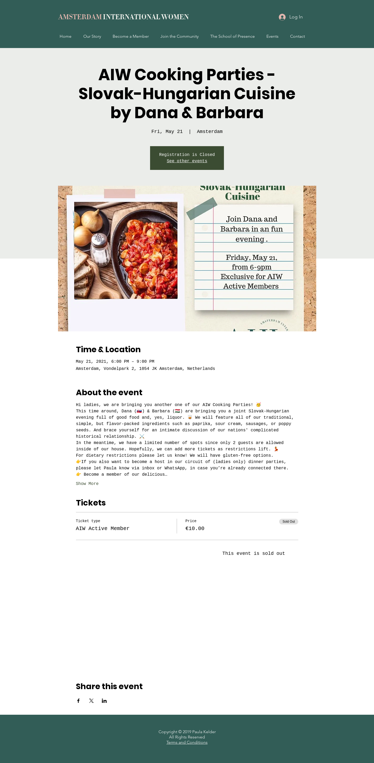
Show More (87, 483)
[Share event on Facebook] (78, 701)
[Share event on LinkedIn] (104, 701)
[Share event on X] (91, 701)
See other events (187, 161)
